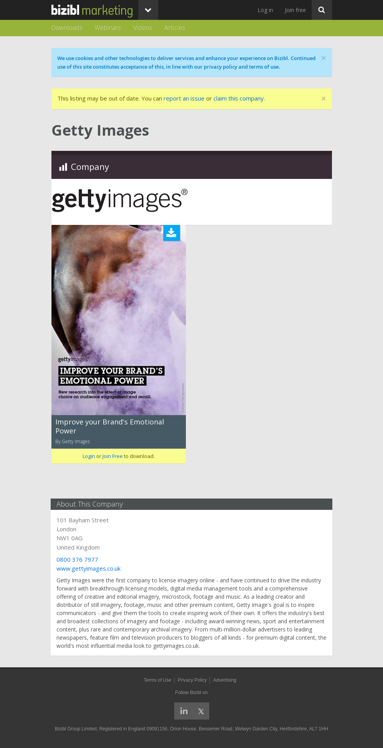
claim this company (239, 98)
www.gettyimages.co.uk (89, 568)
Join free (295, 10)
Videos (142, 27)
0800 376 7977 (78, 559)
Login (89, 456)
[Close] (323, 98)
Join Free (112, 456)
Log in (265, 10)
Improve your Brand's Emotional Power (109, 426)
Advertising (224, 680)
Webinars (108, 27)
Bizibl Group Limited (76, 729)
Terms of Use (157, 680)
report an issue (184, 98)
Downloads (66, 27)
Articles (174, 27)
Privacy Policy (192, 680)
